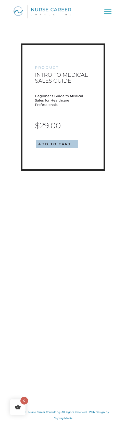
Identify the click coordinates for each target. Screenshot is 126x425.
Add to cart (54, 144)
